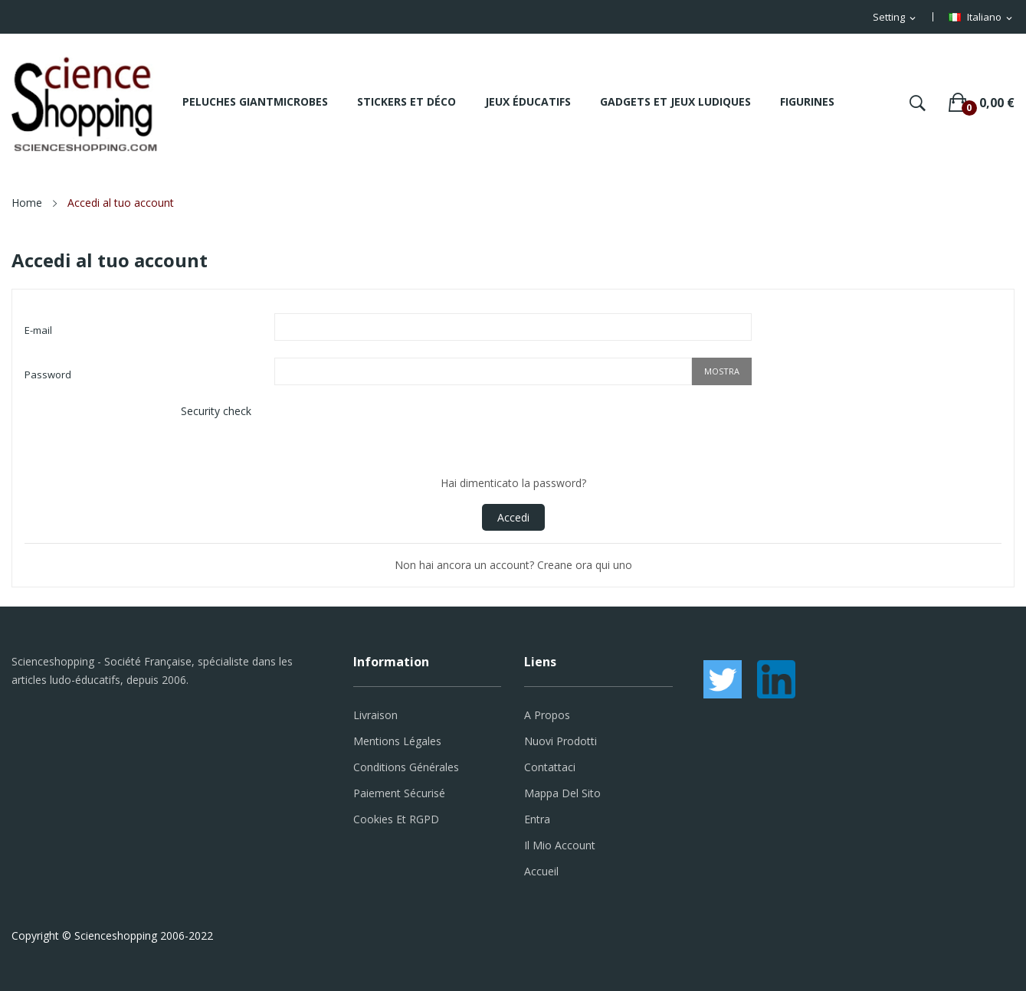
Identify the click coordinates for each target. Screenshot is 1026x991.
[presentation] (390, 432)
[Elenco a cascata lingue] (982, 17)
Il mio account (559, 845)
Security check (216, 411)
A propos (547, 715)
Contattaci (549, 767)
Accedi (513, 517)
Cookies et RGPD (396, 819)
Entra (537, 819)
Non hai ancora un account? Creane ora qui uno (513, 565)
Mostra (721, 371)
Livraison (375, 715)
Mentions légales (397, 741)
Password (48, 374)
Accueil (541, 871)
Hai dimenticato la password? (513, 483)
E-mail (38, 330)
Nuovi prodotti (560, 741)
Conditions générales (406, 767)
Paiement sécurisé (399, 793)
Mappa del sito (562, 793)
